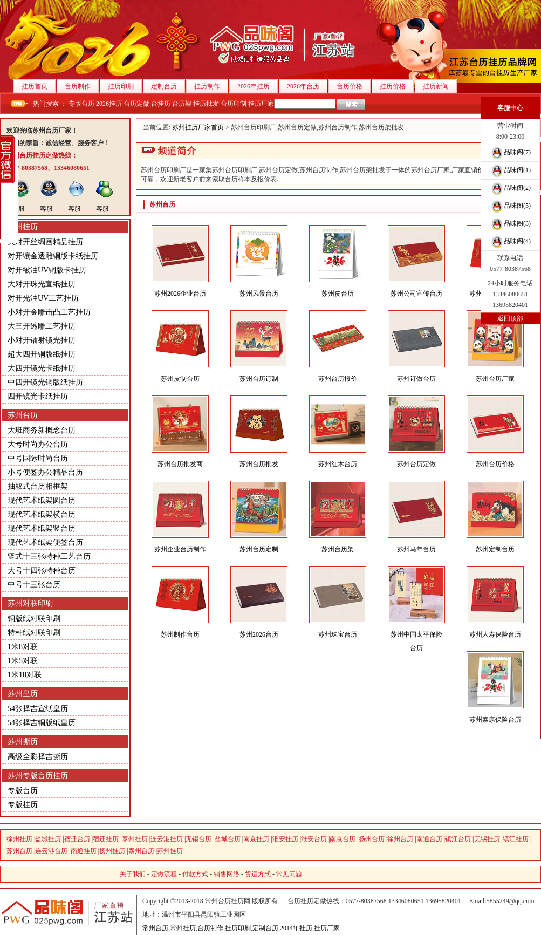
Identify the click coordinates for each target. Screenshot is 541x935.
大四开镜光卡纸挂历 (42, 368)
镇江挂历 (516, 839)
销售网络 (226, 874)
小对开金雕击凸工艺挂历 (49, 312)
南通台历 (429, 839)
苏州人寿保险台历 (495, 634)
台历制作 (82, 86)
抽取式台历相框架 (38, 486)
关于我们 (133, 874)
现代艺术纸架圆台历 (42, 500)
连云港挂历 (166, 839)
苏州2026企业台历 (180, 293)
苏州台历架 (337, 549)
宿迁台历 (77, 839)
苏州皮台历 (337, 293)
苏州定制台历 (495, 549)
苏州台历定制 (258, 549)
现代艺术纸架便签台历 (45, 542)
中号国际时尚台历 (38, 458)
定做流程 (164, 874)
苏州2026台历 (258, 634)
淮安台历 (314, 839)
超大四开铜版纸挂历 (42, 354)
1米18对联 (25, 675)
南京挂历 (256, 839)
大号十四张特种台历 (42, 571)
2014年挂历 (296, 928)
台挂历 (160, 103)
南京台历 (342, 839)
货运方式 (258, 874)
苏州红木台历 (337, 464)
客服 (18, 209)
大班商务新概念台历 (42, 430)
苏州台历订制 (258, 379)
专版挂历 (23, 805)
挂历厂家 (261, 103)
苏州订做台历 (416, 379)
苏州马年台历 (416, 549)
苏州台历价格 (495, 464)
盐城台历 (228, 839)
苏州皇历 (23, 694)
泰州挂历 (135, 839)
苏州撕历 (23, 742)
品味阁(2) (510, 188)
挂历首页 (39, 86)
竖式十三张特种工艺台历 (49, 556)
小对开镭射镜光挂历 (42, 340)
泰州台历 (141, 851)
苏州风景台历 (258, 293)
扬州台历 (372, 839)
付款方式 (195, 874)
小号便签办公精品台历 (45, 472)
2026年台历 (307, 86)
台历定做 (136, 103)
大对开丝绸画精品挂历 (45, 242)
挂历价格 (397, 86)
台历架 (181, 103)
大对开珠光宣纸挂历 (42, 284)
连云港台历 (51, 851)
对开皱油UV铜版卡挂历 (47, 270)
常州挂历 (183, 928)
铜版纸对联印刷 (34, 619)
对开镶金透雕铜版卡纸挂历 (53, 256)
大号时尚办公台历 (38, 444)
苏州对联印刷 (30, 603)
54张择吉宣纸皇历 (38, 709)
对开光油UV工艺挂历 (43, 298)
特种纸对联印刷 (34, 633)
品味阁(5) (510, 205)
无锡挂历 (487, 839)
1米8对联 (23, 647)
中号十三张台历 (34, 585)
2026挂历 (109, 103)
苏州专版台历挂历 (38, 776)
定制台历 (168, 86)
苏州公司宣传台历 (416, 293)
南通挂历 (84, 851)
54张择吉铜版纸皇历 (42, 723)
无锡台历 (198, 839)
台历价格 (354, 86)
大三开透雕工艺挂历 (42, 326)
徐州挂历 (19, 839)
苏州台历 (23, 415)
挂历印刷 (125, 86)
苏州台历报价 (337, 379)
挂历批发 (206, 103)
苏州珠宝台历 (337, 634)
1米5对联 (23, 661)
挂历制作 (211, 86)
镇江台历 (458, 839)
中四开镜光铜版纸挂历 (45, 382)
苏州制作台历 (180, 634)
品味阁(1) (510, 170)
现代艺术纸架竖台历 (42, 528)
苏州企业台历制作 (180, 549)
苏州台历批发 (258, 464)
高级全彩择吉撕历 (38, 757)
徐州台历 (400, 839)
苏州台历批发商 (180, 464)
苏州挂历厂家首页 (198, 127)
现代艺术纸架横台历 (42, 514)
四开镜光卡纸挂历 (38, 396)
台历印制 (233, 103)
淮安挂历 (285, 839)
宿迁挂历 (106, 839)
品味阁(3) (510, 223)
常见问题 (289, 874)
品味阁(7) (510, 152)
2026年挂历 (257, 86)
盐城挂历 (48, 839)
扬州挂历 (112, 851)
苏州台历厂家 (495, 379)
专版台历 (81, 103)
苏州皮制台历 (180, 379)
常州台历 (155, 928)
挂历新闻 (440, 86)
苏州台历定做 (416, 464)
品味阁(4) (510, 241)
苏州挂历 (23, 227)
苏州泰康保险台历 (495, 720)
